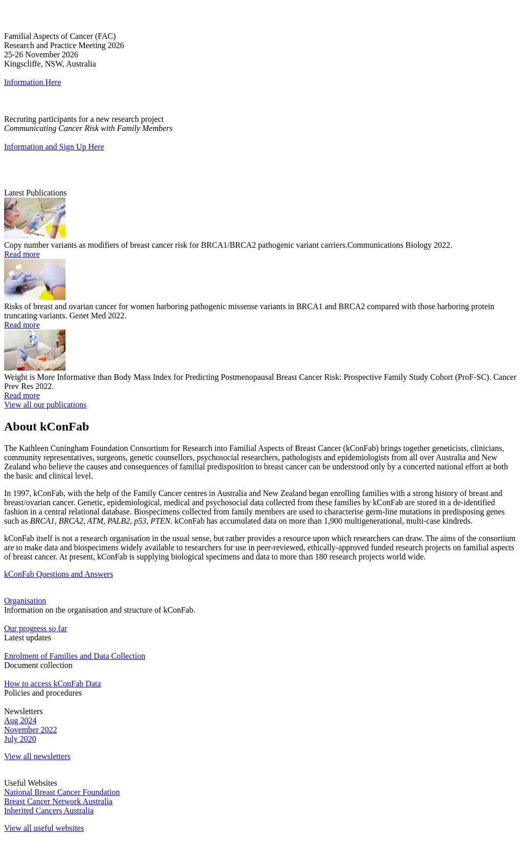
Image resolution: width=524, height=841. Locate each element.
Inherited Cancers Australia (49, 810)
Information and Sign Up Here (54, 146)
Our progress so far (35, 628)
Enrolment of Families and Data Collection (74, 656)
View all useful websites (44, 828)
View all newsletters (37, 756)
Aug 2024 (20, 720)
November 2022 (30, 729)
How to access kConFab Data (52, 683)
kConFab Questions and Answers (58, 574)
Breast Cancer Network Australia (58, 801)
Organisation (25, 600)
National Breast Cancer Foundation (62, 792)
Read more (22, 254)
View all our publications (45, 404)
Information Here (32, 82)
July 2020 (20, 739)
